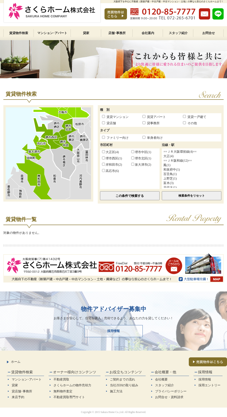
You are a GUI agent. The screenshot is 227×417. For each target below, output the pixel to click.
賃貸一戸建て (196, 117)
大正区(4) (110, 152)
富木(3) (191, 183)
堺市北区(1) (141, 158)
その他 (192, 123)
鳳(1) (191, 165)
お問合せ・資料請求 (169, 397)
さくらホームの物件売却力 (72, 385)
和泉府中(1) (191, 169)
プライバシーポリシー (171, 391)
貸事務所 (153, 123)
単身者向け (155, 137)
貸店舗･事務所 (22, 391)
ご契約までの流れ (122, 379)
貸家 (15, 385)
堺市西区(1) (112, 158)
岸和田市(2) (112, 164)
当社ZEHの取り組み (124, 385)
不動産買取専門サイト (69, 397)
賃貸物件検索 (22, 372)
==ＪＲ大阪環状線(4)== (191, 152)
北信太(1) (191, 187)
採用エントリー (209, 385)
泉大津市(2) (141, 164)
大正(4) (191, 156)
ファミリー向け (118, 137)
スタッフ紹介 (164, 385)
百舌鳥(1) (191, 174)
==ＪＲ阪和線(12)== (191, 161)
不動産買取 (61, 379)
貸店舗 (111, 123)
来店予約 (18, 397)
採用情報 (113, 331)
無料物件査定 (62, 391)
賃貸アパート (156, 117)
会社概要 (161, 379)
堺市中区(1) (141, 152)
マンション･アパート (27, 379)
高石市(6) (110, 171)
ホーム (13, 361)
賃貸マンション (118, 117)
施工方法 (116, 391)
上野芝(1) (191, 178)
